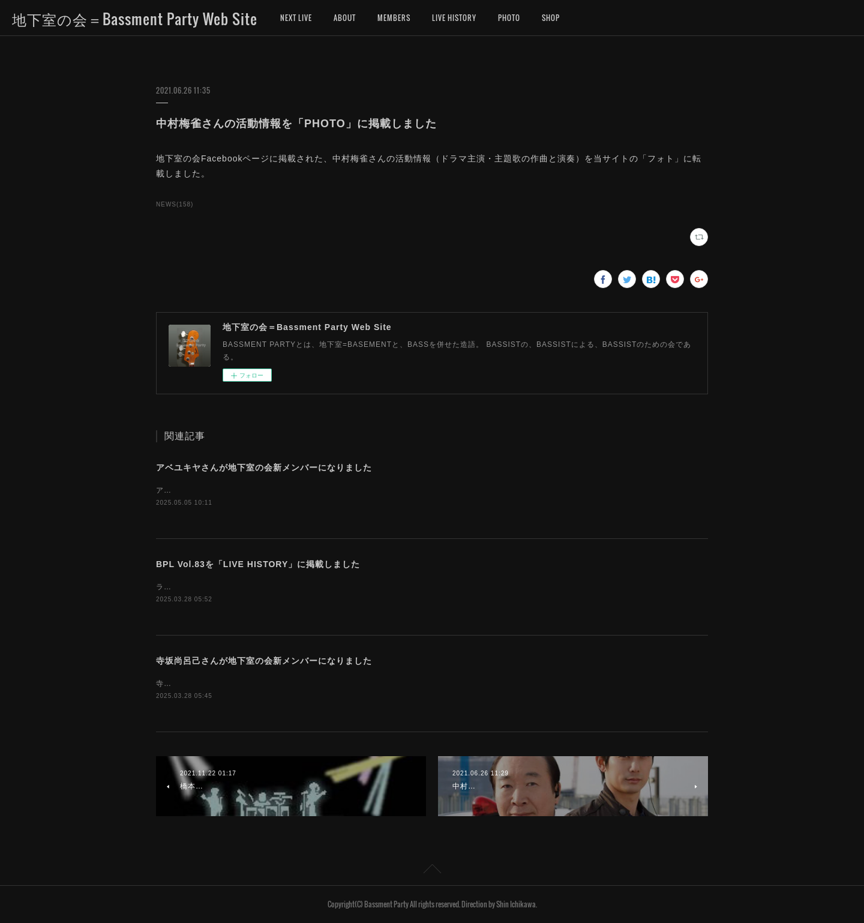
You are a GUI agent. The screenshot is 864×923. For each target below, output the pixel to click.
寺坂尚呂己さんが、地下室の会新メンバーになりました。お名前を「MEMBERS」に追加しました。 (332, 683)
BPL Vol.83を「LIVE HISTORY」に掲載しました (258, 564)
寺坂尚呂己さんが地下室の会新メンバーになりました (264, 661)
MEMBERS (393, 18)
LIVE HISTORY (454, 18)
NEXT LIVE (296, 18)
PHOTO (509, 18)
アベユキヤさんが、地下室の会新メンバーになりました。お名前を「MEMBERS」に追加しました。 (332, 490)
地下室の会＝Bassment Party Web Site (134, 18)
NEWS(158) (174, 204)
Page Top (432, 870)
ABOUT (345, 18)
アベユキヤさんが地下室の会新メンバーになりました (264, 467)
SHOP (551, 18)
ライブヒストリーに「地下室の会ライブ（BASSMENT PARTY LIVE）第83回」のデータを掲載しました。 (344, 587)
